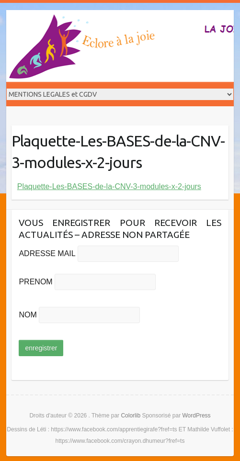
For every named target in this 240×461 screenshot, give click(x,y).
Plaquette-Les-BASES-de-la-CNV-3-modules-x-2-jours (109, 186)
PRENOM (35, 282)
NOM (27, 315)
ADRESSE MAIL (47, 253)
